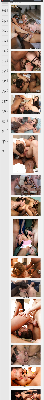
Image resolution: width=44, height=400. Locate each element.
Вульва (3, 48)
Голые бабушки (4, 70)
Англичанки (3, 120)
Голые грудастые (4, 22)
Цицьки (3, 30)
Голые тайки (3, 50)
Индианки (3, 133)
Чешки (3, 118)
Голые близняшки (4, 88)
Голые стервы (3, 98)
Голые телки (3, 32)
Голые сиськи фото (4, 11)
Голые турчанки (4, 110)
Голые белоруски (4, 103)
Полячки (3, 129)
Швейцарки (3, 149)
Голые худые (3, 81)
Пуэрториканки (4, 141)
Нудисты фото (3, 79)
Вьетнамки (3, 140)
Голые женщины (4, 31)
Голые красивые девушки (5, 8)
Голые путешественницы (5, 100)
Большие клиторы (4, 21)
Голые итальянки (4, 111)
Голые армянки (4, 28)
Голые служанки (4, 80)
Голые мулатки (3, 18)
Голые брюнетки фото (4, 59)
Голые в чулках (3, 71)
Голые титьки (3, 109)
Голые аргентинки (4, 49)
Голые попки (3, 12)
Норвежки (3, 142)
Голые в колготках (4, 83)
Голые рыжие (3, 78)
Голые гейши (3, 29)
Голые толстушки (4, 42)
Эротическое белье (4, 10)
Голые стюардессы (4, 108)
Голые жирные (3, 19)
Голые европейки (4, 39)
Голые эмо (3, 68)
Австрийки (3, 148)
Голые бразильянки (4, 40)
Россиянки (3, 122)
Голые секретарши (4, 43)
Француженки (3, 119)
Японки (3, 121)
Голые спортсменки (4, 69)
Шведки (3, 138)
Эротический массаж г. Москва (4, 4)
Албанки (3, 151)
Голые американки (4, 51)
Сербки (3, 130)
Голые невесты (3, 20)
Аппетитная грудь (4, 33)
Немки (3, 123)
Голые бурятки (3, 101)
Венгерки (3, 53)
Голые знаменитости (4, 60)
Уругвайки (3, 139)
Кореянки (3, 132)
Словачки (3, 150)
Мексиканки (3, 128)
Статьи (3, 58)
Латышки (3, 131)
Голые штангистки (4, 38)
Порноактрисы (3, 52)
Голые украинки (4, 41)
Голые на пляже (4, 9)
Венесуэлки (3, 143)
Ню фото (3, 82)
